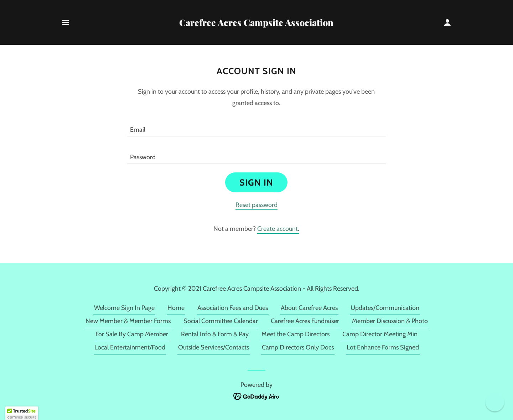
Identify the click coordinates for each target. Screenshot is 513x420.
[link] (256, 24)
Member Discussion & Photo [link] (390, 321)
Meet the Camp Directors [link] (295, 334)
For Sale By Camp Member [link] (131, 334)
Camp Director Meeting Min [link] (380, 334)
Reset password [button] (256, 205)
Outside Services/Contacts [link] (213, 347)
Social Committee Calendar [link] (220, 321)
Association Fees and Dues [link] (232, 308)
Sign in (256, 182)
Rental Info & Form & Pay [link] (215, 334)
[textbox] (256, 127)
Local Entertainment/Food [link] (129, 347)
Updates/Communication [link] (385, 308)
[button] (65, 22)
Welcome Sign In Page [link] (124, 308)
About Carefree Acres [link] (309, 308)
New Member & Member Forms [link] (128, 321)
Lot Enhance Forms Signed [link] (383, 347)
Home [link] (176, 308)
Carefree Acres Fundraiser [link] (305, 321)
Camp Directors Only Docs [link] (298, 347)
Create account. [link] (278, 229)
